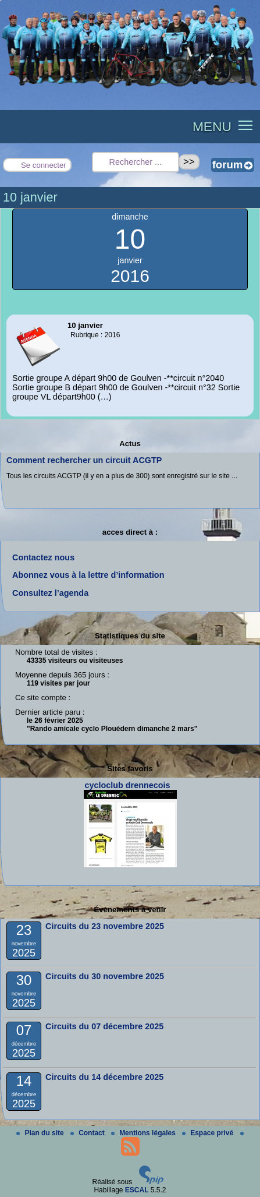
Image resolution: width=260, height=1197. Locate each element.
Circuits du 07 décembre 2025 (104, 1026)
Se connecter (43, 165)
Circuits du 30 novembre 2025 (104, 976)
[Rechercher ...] (135, 162)
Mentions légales (144, 1133)
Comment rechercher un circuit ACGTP (84, 460)
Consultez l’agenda (50, 593)
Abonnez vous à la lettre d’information (88, 575)
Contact (88, 1133)
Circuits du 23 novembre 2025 (104, 926)
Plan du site (41, 1133)
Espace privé (208, 1133)
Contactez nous (43, 557)
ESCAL (137, 1190)
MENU (212, 126)
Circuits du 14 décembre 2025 (104, 1077)
